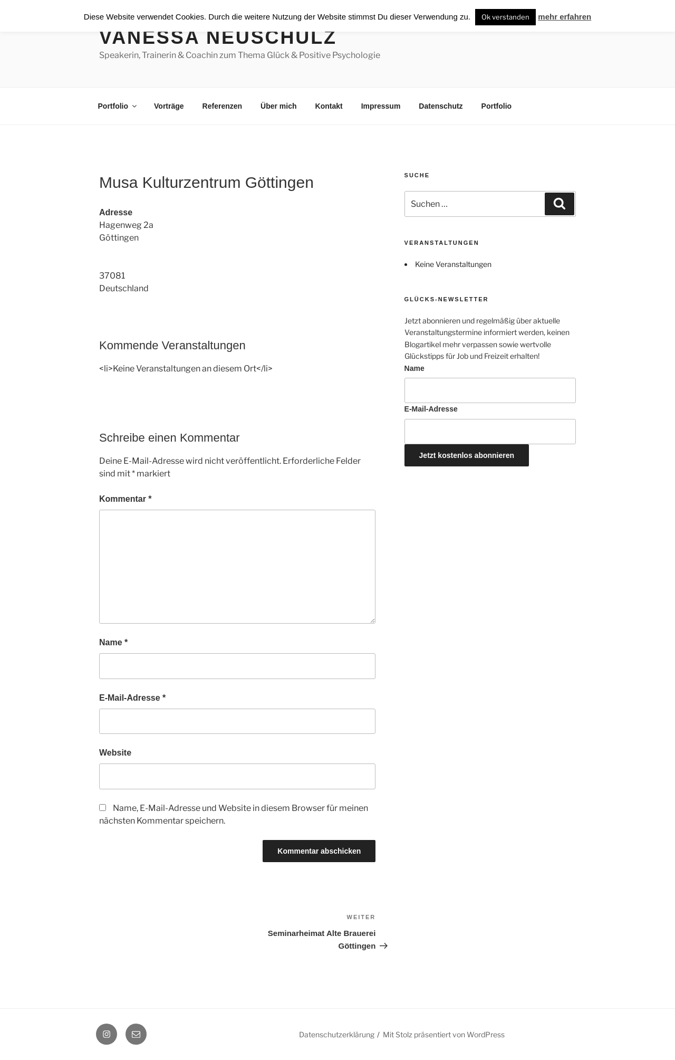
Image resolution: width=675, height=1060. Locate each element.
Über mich (278, 106)
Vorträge (169, 106)
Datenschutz (440, 106)
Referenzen (222, 106)
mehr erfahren (564, 16)
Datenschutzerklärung (336, 1034)
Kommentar (125, 498)
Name (113, 642)
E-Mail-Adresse (132, 697)
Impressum (381, 106)
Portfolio (118, 106)
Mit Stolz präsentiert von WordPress (444, 1034)
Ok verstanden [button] (505, 17)
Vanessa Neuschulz (218, 37)
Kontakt (329, 106)
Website (115, 752)
